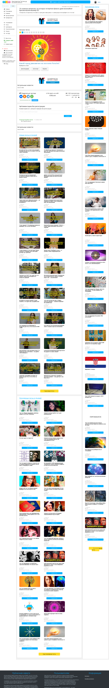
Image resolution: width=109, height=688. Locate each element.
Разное (6, 31)
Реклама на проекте (89, 678)
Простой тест (72, 6)
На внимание (8, 22)
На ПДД (7, 33)
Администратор (89, 481)
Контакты (87, 676)
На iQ (6, 24)
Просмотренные (9, 15)
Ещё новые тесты (49, 391)
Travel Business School (90, 374)
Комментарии (8, 44)
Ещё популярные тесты (49, 654)
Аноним (87, 53)
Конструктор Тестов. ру (19, 2)
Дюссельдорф (25, 69)
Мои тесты (7, 38)
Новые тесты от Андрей (28, 135)
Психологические (9, 29)
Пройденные (8, 17)
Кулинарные (8, 27)
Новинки (7, 13)
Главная (7, 9)
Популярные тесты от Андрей (30, 398)
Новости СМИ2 (20, 87)
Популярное (8, 11)
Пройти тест (30, 159)
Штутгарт (35, 69)
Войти (99, 2)
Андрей (65, 6)
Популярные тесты (92, 7)
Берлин (45, 69)
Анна (87, 107)
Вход (6, 63)
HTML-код (52, 95)
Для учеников (8, 52)
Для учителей (8, 50)
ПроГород (88, 428)
